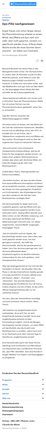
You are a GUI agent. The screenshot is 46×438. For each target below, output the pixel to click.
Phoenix (25, 421)
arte (32, 421)
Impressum (7, 414)
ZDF (18, 421)
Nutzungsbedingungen (13, 410)
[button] (3, 4)
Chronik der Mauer (11, 424)
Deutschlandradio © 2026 (14, 428)
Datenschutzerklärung (12, 407)
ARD (13, 421)
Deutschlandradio (10, 403)
